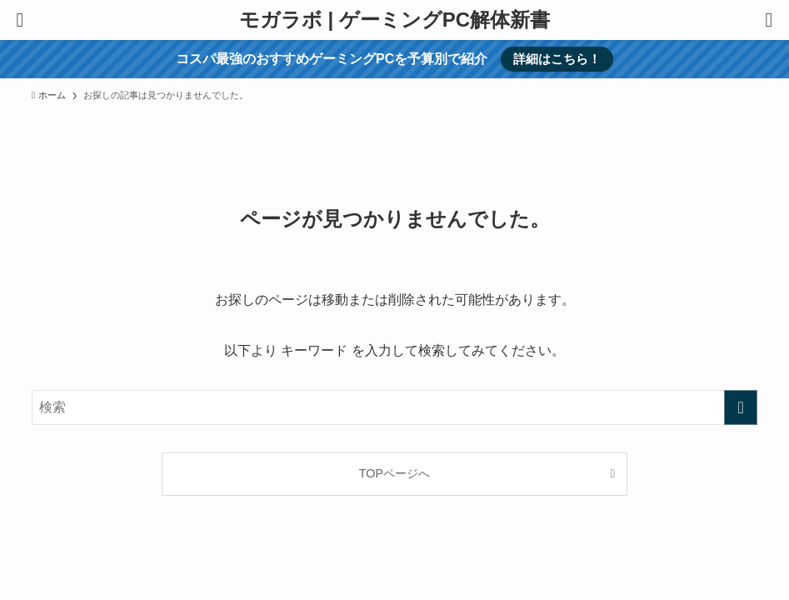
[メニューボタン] (20, 20)
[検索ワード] (394, 407)
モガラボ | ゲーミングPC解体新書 (394, 20)
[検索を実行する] (740, 407)
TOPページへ (394, 473)
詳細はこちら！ (557, 59)
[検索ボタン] (769, 20)
